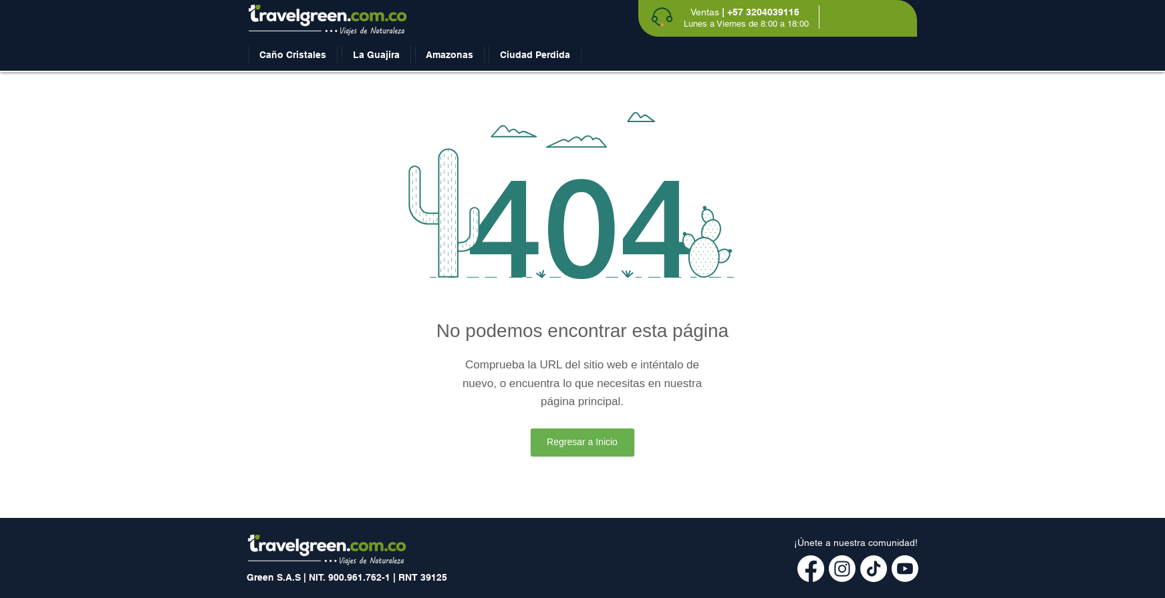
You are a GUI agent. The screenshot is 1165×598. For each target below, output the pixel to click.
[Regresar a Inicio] (582, 442)
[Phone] (662, 17)
